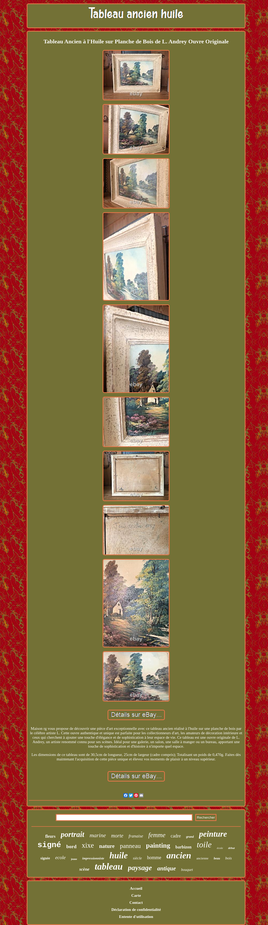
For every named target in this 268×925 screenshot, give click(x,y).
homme (154, 857)
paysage (140, 868)
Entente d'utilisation (136, 917)
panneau (130, 845)
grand (190, 837)
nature (107, 846)
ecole (60, 857)
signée (45, 858)
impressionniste (93, 858)
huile (118, 855)
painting (158, 845)
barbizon (183, 847)
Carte (136, 895)
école (220, 847)
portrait (72, 834)
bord (71, 846)
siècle (137, 858)
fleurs (50, 836)
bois (228, 858)
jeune (74, 859)
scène (84, 869)
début (231, 847)
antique (166, 868)
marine (98, 835)
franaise (136, 836)
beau (217, 858)
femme (156, 835)
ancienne (202, 858)
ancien (178, 855)
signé (49, 845)
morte (117, 836)
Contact (136, 902)
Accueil (136, 888)
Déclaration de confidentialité (136, 909)
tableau (109, 867)
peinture (213, 834)
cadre (176, 836)
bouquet (187, 870)
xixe (88, 845)
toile (204, 844)
